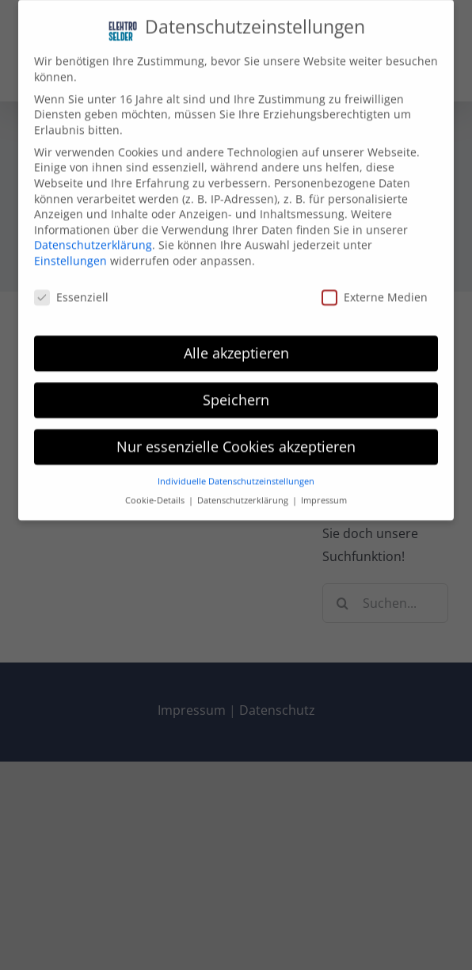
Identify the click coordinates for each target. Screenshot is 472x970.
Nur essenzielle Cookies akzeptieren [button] (236, 438)
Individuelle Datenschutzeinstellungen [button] (236, 473)
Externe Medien (375, 288)
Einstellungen (70, 252)
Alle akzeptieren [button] (236, 344)
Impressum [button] (324, 492)
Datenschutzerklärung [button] (244, 492)
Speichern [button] (236, 391)
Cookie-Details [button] (156, 492)
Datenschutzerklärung (93, 237)
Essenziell (71, 288)
